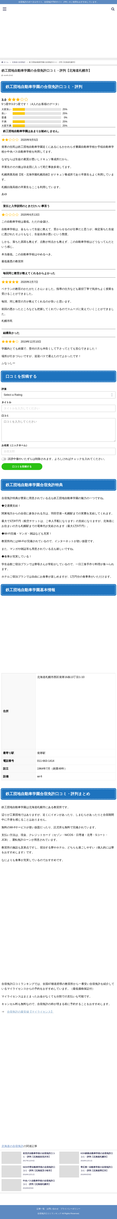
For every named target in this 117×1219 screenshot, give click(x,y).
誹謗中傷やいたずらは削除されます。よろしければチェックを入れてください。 (57, 459)
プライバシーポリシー (70, 1209)
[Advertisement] (58, 36)
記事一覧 (41, 1209)
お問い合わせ (52, 1209)
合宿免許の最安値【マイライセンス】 (30, 1011)
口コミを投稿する (22, 466)
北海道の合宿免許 (12, 1146)
